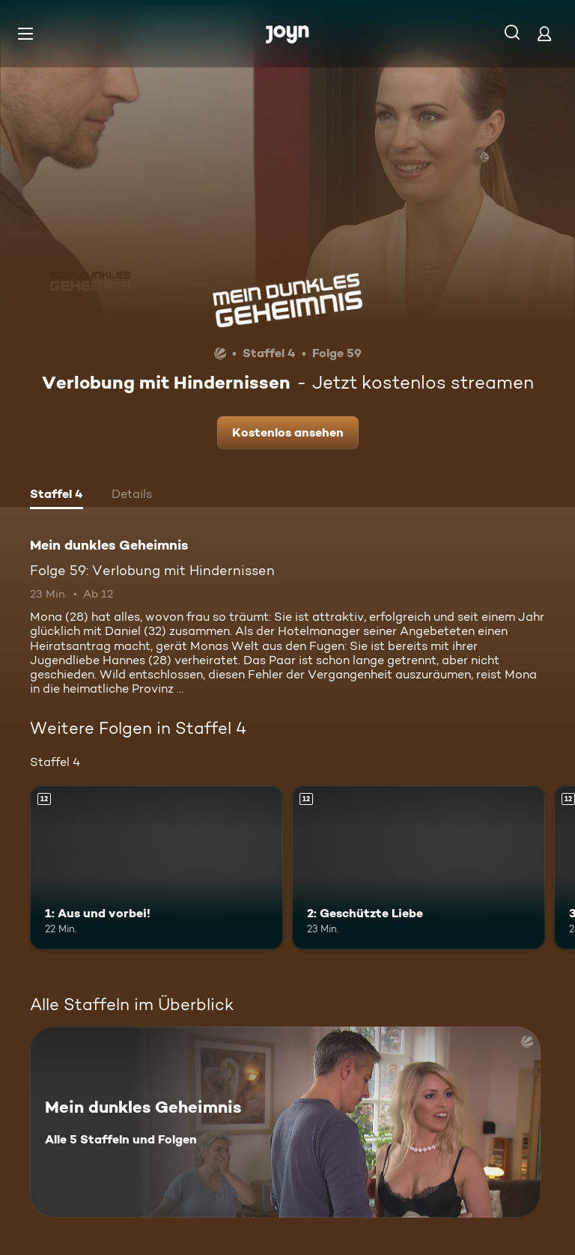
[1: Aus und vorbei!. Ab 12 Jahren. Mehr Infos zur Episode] (156, 867)
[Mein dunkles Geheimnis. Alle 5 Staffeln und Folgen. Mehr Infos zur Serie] (285, 1122)
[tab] (56, 495)
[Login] (544, 33)
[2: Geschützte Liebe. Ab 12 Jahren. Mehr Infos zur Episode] (418, 867)
